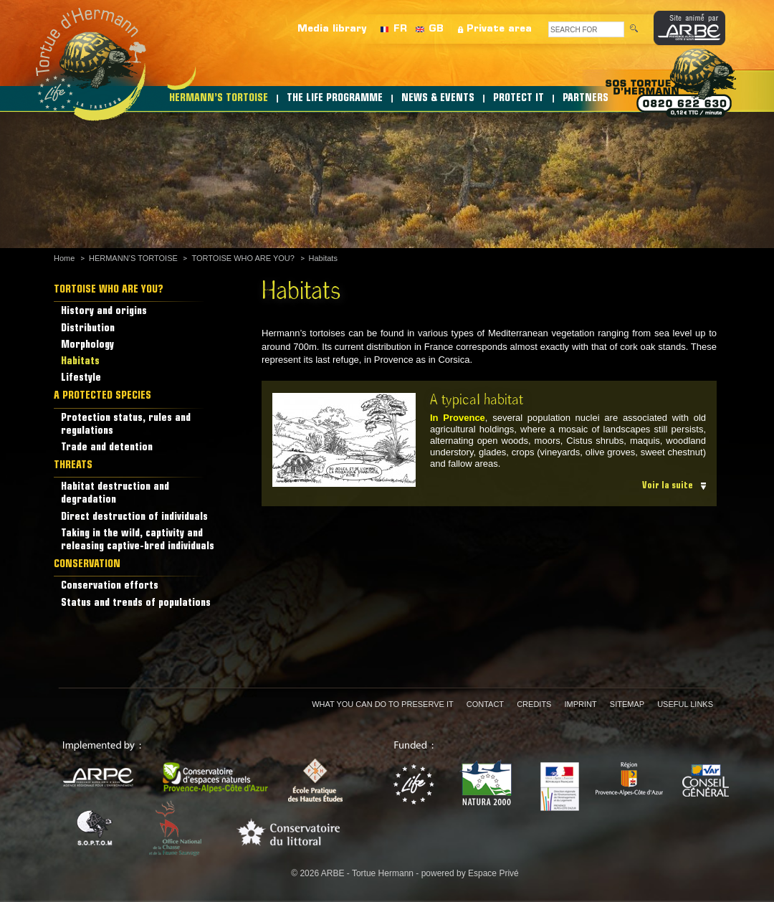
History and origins (104, 311)
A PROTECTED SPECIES (102, 396)
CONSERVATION (87, 564)
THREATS (73, 465)
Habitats (323, 258)
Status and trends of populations (136, 603)
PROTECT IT (518, 98)
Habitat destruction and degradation (115, 493)
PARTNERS (585, 98)
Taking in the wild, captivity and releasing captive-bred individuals (137, 540)
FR (400, 29)
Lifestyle (81, 378)
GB (436, 29)
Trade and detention (107, 447)
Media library (331, 29)
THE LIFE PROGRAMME (335, 98)
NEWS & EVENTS (437, 98)
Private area (499, 29)
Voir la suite (667, 485)
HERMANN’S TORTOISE (218, 98)
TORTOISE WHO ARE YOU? (242, 258)
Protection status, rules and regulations (126, 425)
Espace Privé (493, 873)
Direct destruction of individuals (134, 517)
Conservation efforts (109, 586)
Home (64, 258)
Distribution (88, 328)
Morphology (87, 345)
